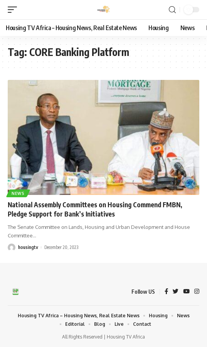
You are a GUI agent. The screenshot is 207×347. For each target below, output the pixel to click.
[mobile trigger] (14, 10)
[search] (172, 10)
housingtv (28, 247)
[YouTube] (186, 291)
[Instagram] (196, 291)
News (18, 193)
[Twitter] (175, 291)
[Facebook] (166, 291)
